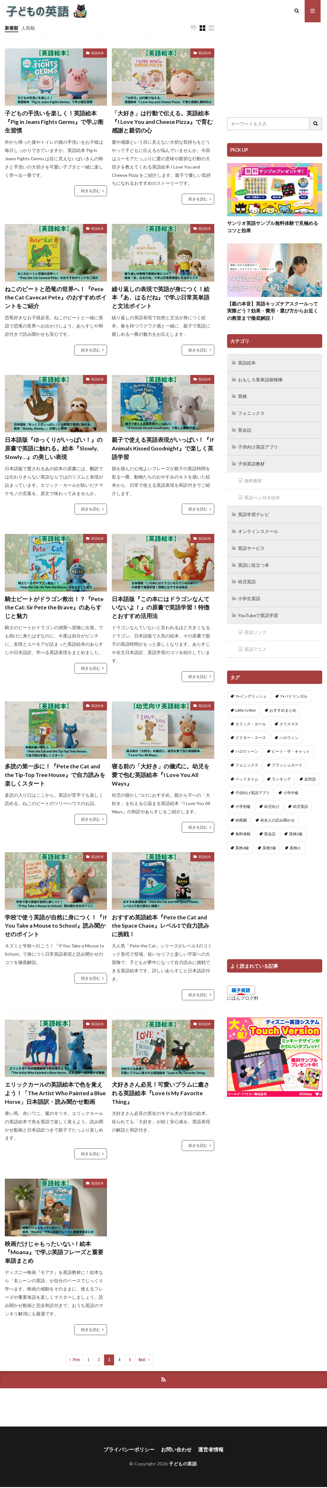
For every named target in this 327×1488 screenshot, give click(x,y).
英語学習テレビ (253, 511)
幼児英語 (247, 578)
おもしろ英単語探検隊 (260, 379)
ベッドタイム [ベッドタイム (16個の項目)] (246, 774)
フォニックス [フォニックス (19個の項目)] (246, 760)
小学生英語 (249, 594)
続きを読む (90, 191)
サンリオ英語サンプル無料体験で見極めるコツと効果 (272, 226)
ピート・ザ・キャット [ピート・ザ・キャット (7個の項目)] (291, 746)
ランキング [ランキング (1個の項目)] (281, 774)
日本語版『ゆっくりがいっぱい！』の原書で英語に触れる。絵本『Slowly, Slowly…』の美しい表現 (54, 448)
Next (142, 1360)
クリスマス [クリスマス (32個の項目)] (289, 718)
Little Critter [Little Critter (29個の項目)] (245, 705)
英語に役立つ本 (253, 561)
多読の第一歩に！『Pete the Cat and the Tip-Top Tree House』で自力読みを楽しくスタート (55, 775)
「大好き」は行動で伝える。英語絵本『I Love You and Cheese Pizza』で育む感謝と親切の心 (162, 122)
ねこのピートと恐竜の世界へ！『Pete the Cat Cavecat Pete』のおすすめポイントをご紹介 (56, 297)
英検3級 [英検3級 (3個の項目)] (296, 828)
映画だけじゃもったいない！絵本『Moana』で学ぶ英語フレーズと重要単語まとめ (54, 1252)
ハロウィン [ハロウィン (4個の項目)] (289, 732)
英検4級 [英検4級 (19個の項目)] (242, 842)
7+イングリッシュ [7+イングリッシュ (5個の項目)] (251, 691)
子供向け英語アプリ (258, 445)
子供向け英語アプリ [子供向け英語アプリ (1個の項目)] (252, 787)
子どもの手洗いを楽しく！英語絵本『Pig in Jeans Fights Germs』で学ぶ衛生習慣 (54, 122)
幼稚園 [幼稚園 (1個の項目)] (241, 815)
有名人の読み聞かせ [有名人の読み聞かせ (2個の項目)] (277, 815)
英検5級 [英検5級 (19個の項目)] (269, 842)
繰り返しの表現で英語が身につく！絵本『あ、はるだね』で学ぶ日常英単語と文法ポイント (160, 297)
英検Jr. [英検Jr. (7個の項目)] (295, 842)
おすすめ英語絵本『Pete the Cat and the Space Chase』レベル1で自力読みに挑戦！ (160, 926)
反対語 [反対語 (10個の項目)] (310, 774)
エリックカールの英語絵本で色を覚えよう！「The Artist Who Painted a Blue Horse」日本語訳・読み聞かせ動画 (55, 1094)
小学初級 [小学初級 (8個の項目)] (243, 801)
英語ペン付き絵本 (262, 495)
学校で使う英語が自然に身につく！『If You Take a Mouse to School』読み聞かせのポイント (56, 926)
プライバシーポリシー (129, 1450)
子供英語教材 (251, 462)
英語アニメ (255, 644)
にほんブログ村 (242, 993)
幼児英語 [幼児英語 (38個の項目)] (300, 801)
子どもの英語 (183, 1465)
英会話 (244, 429)
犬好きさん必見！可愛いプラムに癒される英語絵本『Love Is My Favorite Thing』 (160, 1094)
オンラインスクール (258, 528)
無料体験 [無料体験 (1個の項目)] (243, 828)
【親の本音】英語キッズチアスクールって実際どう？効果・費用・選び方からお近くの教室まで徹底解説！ (272, 311)
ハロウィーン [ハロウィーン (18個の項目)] (246, 746)
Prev (76, 1360)
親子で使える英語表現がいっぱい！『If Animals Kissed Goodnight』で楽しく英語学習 (163, 448)
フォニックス (251, 412)
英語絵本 (97, 53)
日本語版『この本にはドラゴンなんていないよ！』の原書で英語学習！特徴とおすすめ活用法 (160, 607)
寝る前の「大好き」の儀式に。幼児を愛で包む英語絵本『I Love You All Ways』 (160, 775)
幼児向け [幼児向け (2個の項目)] (271, 801)
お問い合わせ (176, 1450)
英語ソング (255, 627)
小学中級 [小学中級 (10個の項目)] (291, 787)
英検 (242, 396)
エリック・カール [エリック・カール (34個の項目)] (250, 718)
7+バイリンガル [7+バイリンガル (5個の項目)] (294, 691)
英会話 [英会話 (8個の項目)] (270, 828)
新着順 (11, 28)
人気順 (28, 28)
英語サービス (251, 545)
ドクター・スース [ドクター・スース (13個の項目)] (250, 732)
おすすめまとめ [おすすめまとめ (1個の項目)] (283, 705)
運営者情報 (211, 1450)
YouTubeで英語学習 (258, 611)
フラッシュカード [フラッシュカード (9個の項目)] (287, 760)
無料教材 (253, 478)
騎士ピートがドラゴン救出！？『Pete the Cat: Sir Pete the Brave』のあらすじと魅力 (54, 607)
